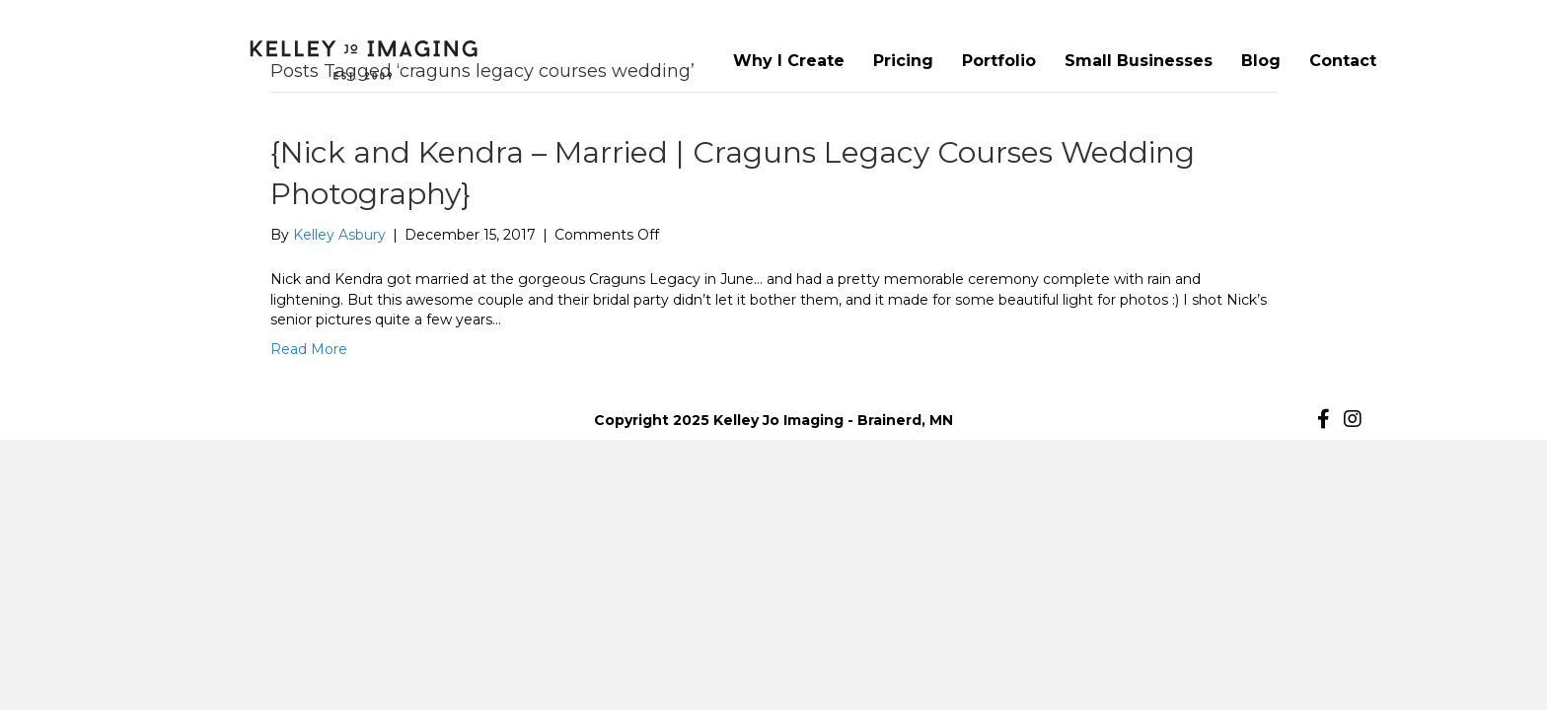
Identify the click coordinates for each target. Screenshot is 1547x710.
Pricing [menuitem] (903, 60)
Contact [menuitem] (1342, 60)
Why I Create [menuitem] (789, 60)
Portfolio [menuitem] (999, 60)
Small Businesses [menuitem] (1139, 60)
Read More (308, 349)
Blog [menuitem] (1261, 60)
